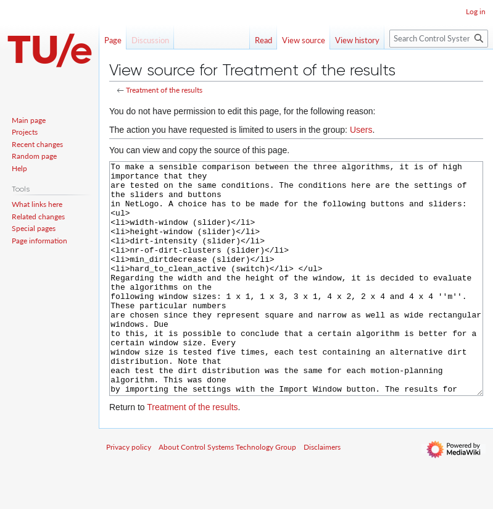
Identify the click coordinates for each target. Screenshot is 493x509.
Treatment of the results (164, 90)
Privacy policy (128, 493)
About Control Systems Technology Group (227, 493)
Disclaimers (322, 493)
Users (361, 130)
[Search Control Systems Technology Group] (438, 39)
